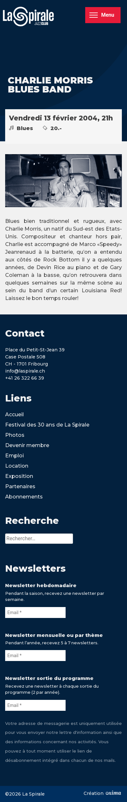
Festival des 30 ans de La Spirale (47, 425)
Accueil (14, 414)
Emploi (14, 456)
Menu (101, 15)
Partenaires (20, 486)
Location (16, 466)
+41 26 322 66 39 (24, 378)
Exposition (19, 476)
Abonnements (24, 497)
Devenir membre (27, 445)
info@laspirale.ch (25, 371)
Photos (14, 435)
